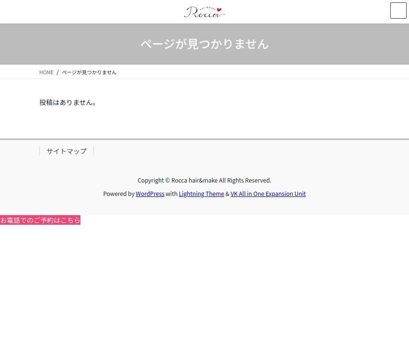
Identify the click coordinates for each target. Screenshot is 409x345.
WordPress (150, 193)
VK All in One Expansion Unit (268, 193)
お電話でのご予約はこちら (40, 220)
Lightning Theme (201, 193)
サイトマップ (66, 151)
